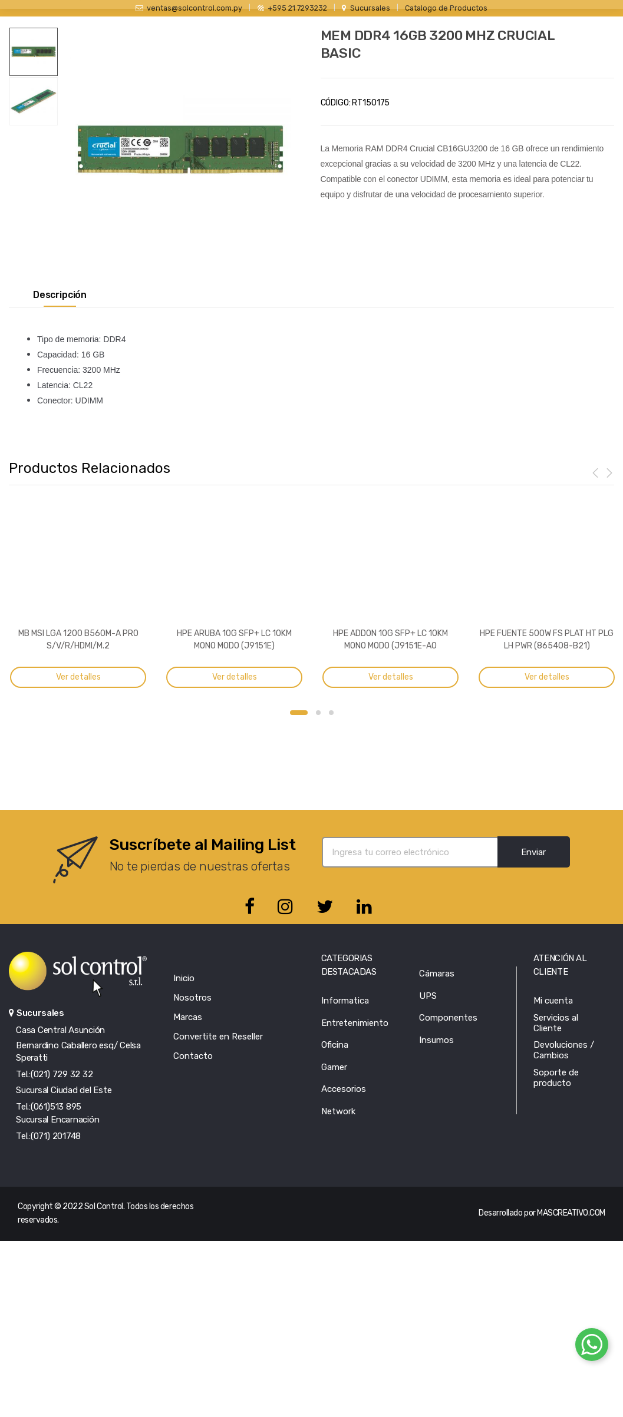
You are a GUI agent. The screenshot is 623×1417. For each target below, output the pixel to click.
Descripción (60, 295)
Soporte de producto (556, 1077)
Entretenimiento (354, 1023)
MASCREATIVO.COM (571, 1213)
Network (338, 1111)
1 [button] (299, 712)
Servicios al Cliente (555, 1023)
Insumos (436, 1040)
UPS (428, 996)
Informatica (345, 1000)
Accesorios (343, 1089)
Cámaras (436, 973)
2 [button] (318, 712)
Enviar (533, 852)
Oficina (334, 1044)
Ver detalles (78, 677)
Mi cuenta (553, 1000)
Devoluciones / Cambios (563, 1050)
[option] (180, 149)
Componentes (448, 1017)
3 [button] (331, 712)
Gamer (334, 1067)
